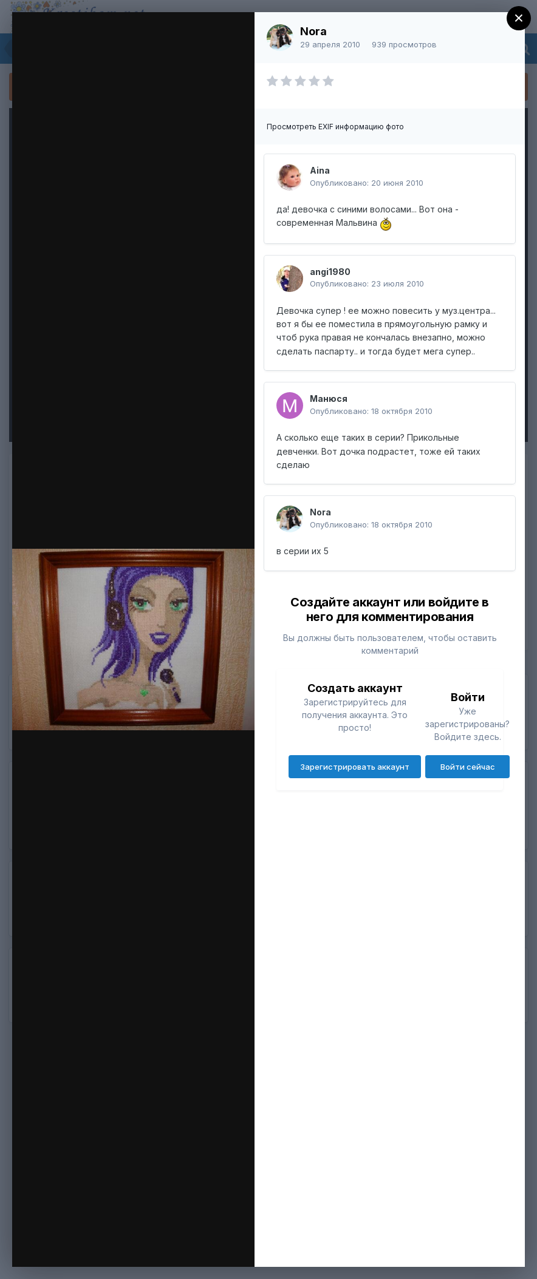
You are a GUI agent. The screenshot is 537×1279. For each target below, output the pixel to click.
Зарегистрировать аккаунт (354, 767)
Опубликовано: (366, 183)
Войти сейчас (467, 767)
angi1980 (330, 271)
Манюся (328, 398)
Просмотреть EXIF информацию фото (335, 126)
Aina (320, 170)
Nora (313, 31)
